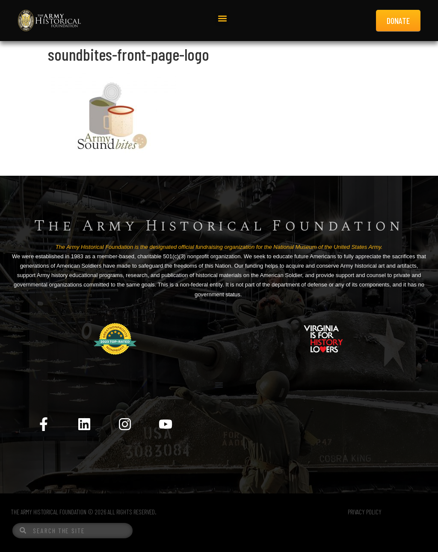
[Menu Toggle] (219, 385)
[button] (222, 19)
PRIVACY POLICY (365, 512)
